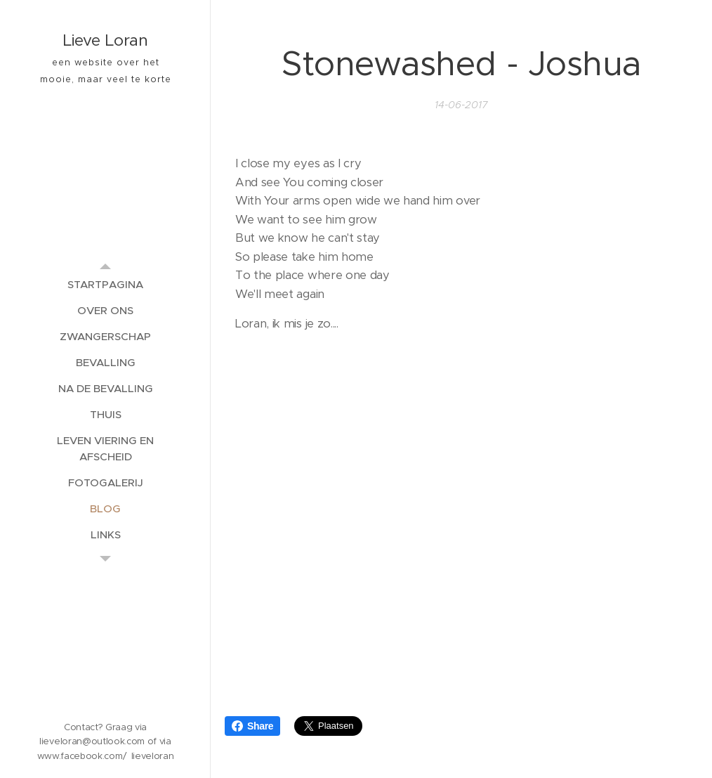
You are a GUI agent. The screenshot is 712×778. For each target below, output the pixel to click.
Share (252, 726)
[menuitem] (105, 284)
